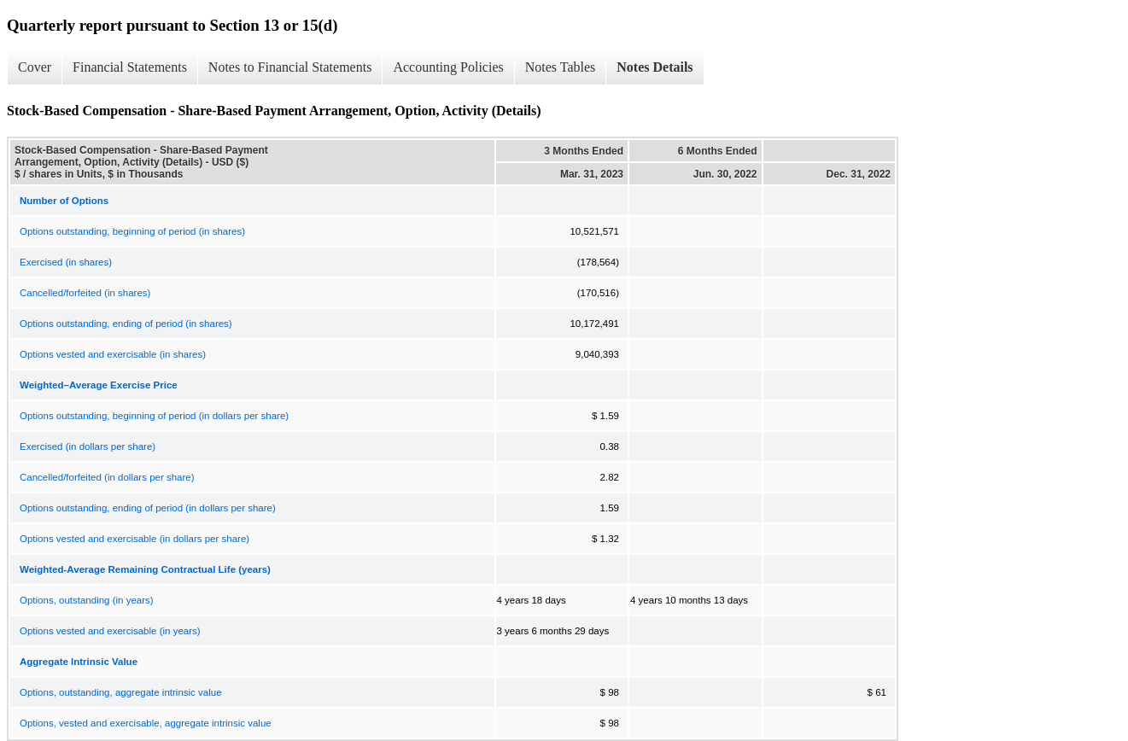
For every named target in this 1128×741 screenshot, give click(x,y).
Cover (34, 67)
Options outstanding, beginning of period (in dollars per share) (154, 416)
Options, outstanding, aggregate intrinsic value (121, 692)
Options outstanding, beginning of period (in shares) (132, 231)
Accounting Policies (448, 67)
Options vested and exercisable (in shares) (113, 354)
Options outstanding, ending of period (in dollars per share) (148, 508)
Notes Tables (560, 67)
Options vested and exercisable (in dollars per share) (134, 539)
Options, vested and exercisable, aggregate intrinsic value (146, 723)
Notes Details (655, 67)
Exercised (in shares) (66, 262)
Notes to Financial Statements (290, 67)
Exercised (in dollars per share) (87, 446)
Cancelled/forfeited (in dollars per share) (107, 477)
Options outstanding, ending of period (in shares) (126, 323)
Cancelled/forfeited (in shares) (85, 293)
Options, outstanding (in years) (87, 600)
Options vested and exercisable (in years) (110, 631)
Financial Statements (130, 67)
